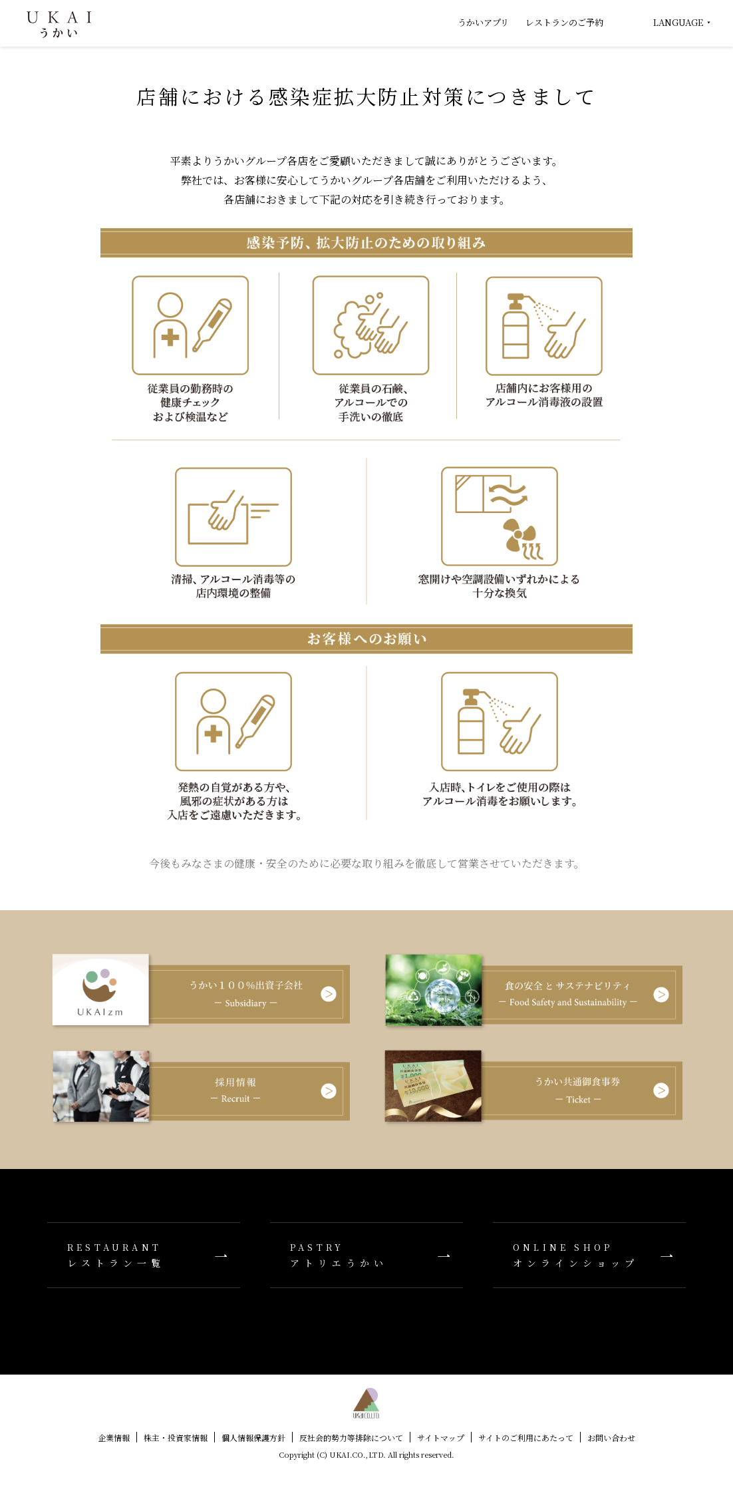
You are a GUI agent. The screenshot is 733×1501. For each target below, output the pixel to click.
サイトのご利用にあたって (525, 1437)
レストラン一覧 (143, 1255)
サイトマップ (440, 1437)
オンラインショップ (589, 1255)
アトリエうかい (366, 1255)
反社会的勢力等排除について (351, 1437)
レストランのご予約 (564, 22)
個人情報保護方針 (253, 1437)
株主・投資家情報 (176, 1437)
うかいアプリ (483, 22)
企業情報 (114, 1437)
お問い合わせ (611, 1437)
